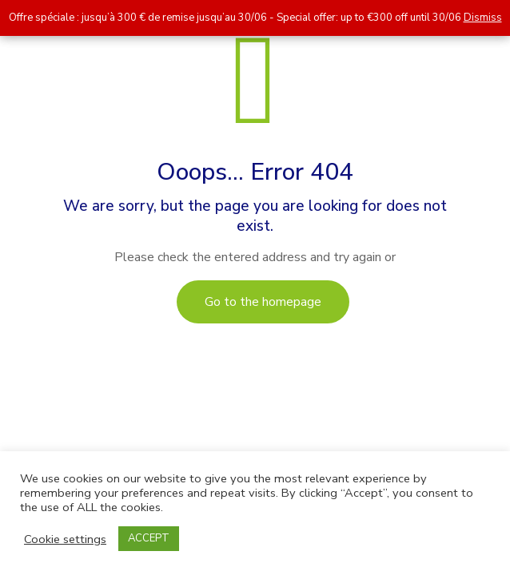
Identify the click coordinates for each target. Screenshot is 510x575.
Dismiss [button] (483, 17)
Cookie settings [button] (65, 539)
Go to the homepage (263, 302)
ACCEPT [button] (148, 538)
